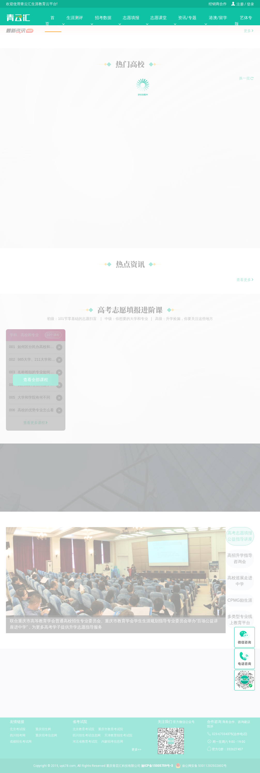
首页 (50, 20)
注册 (237, 4)
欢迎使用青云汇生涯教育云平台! (31, 4)
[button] (13, 50)
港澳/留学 (215, 21)
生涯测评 (72, 20)
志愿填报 (128, 20)
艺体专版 (243, 20)
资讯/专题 (184, 21)
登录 (250, 4)
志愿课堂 (155, 20)
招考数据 (100, 20)
